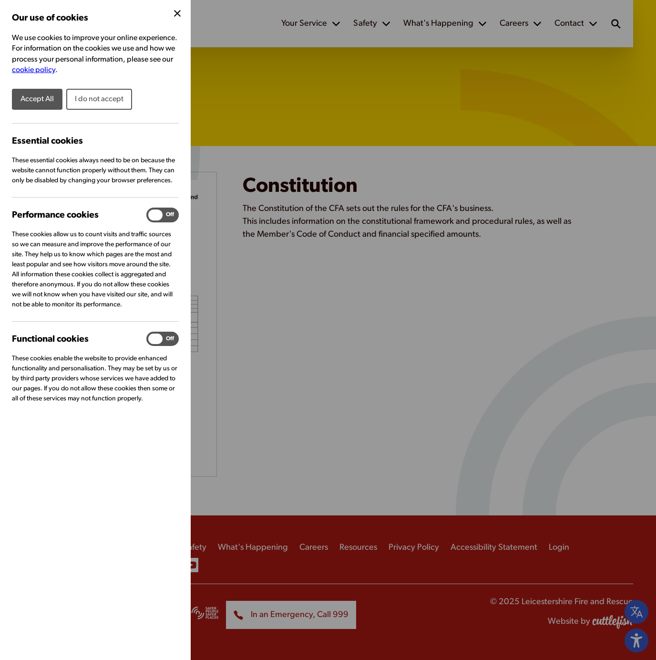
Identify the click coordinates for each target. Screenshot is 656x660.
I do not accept (99, 99)
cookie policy (33, 70)
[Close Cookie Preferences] (177, 13)
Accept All (37, 99)
